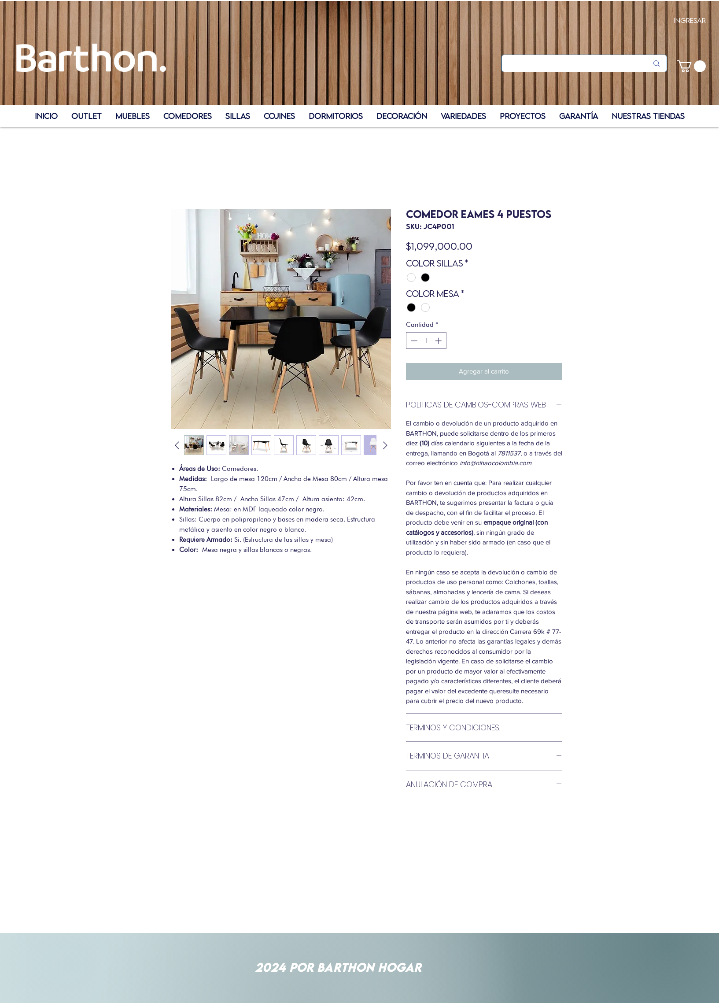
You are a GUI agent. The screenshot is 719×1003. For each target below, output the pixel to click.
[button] (691, 66)
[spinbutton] (426, 341)
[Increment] (439, 341)
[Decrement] (413, 341)
